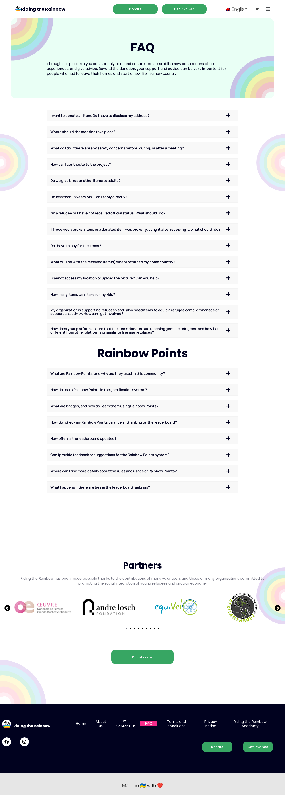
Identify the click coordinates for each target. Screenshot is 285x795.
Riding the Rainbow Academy (250, 724)
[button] (7, 608)
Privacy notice (210, 724)
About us (101, 724)
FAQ (148, 723)
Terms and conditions (176, 724)
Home (81, 723)
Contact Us (126, 724)
